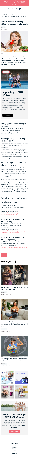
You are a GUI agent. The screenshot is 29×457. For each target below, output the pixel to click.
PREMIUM (14, 447)
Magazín (14, 448)
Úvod (14, 445)
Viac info (8, 115)
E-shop (14, 450)
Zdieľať (4, 255)
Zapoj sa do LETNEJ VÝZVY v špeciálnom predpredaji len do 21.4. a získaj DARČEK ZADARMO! (14, 2)
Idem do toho (14, 431)
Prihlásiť (27, 9)
